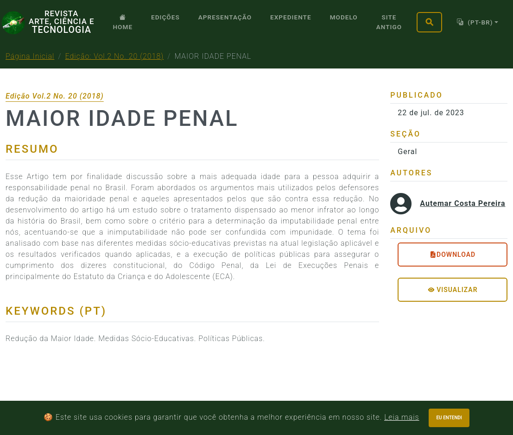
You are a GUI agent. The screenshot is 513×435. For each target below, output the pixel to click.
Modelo (344, 17)
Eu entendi (449, 417)
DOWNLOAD (452, 254)
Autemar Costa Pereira (462, 203)
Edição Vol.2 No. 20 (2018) (55, 96)
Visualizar (453, 289)
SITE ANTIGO (389, 21)
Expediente (290, 17)
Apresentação (225, 17)
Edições (165, 17)
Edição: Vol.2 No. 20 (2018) (114, 56)
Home (123, 21)
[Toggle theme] (477, 22)
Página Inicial (30, 56)
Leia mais (401, 417)
